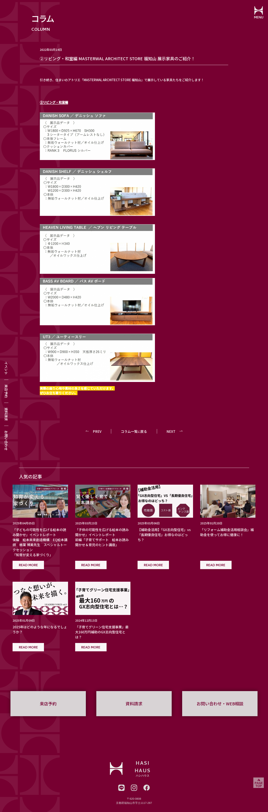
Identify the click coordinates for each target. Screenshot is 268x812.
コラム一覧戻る (134, 431)
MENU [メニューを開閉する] (258, 17)
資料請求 (6, 414)
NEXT (170, 431)
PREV (97, 431)
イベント (6, 368)
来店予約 (6, 391)
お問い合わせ (6, 440)
